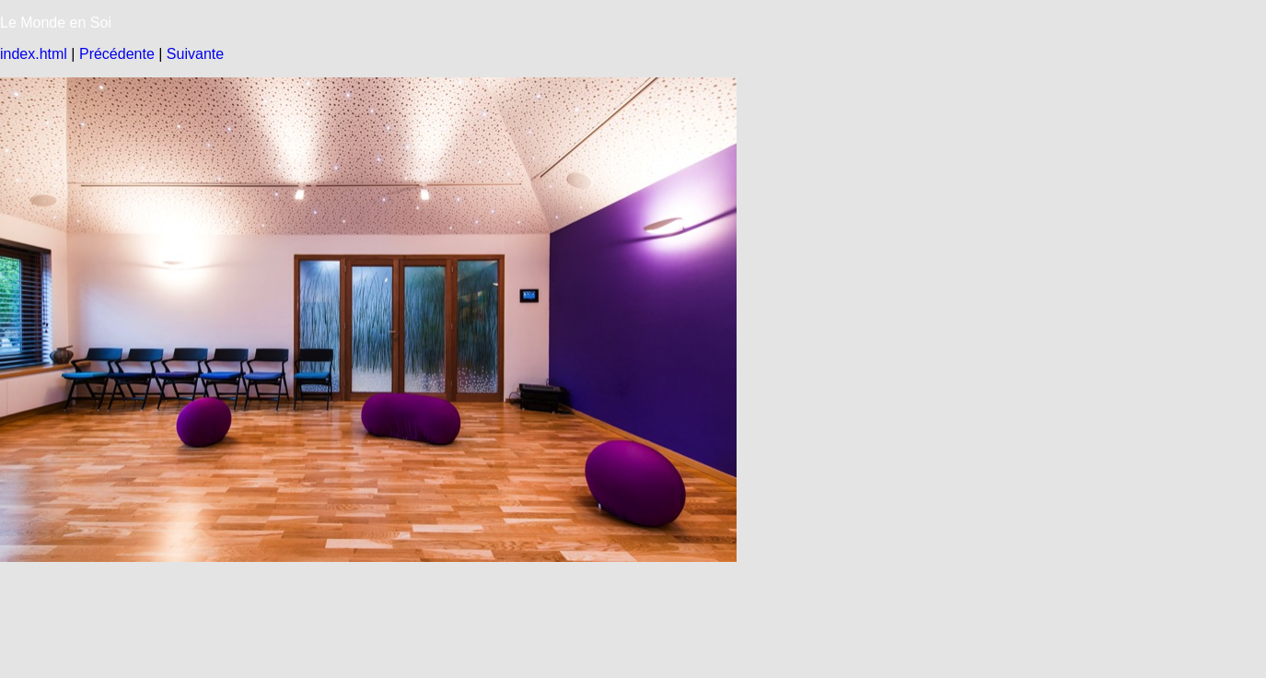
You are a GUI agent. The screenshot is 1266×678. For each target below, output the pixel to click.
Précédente (117, 54)
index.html (33, 54)
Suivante (195, 54)
